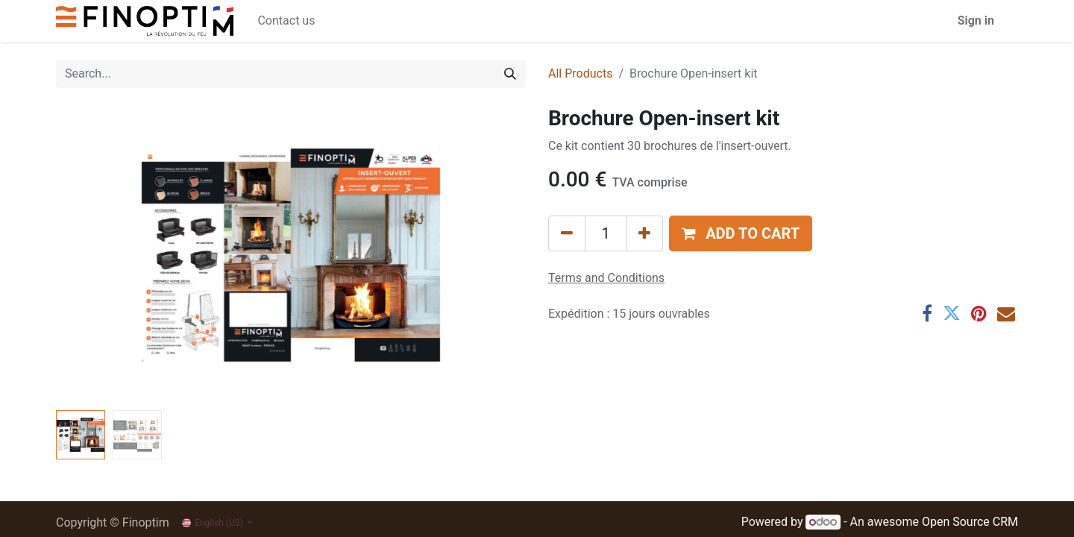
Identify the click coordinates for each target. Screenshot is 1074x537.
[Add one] (644, 233)
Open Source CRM (970, 522)
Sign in (976, 20)
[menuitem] (286, 21)
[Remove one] (566, 233)
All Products (580, 73)
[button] (740, 233)
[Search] (510, 74)
